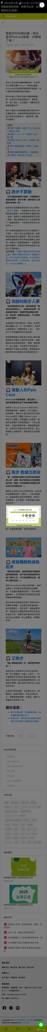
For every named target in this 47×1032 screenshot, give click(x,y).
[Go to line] (41, 1025)
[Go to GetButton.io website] (41, 1029)
